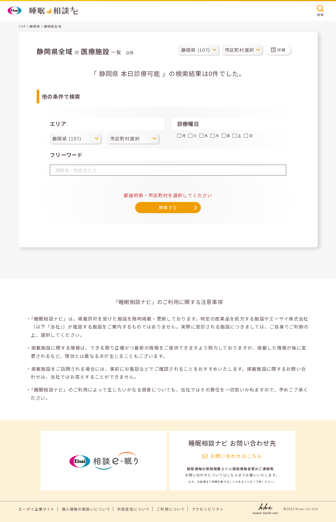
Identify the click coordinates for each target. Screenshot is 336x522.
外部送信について (133, 509)
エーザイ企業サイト (36, 509)
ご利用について (170, 509)
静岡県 (35, 26)
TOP (22, 26)
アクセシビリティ (208, 509)
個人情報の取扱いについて (86, 509)
